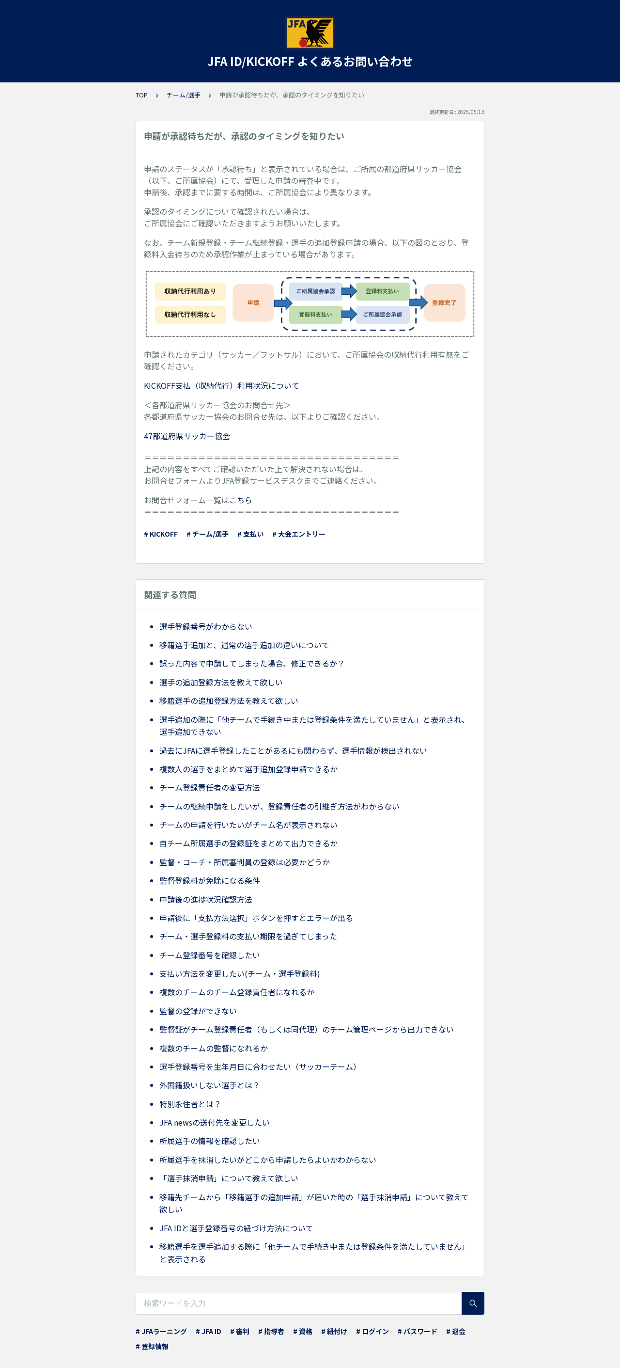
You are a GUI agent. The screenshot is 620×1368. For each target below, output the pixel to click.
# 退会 (455, 1331)
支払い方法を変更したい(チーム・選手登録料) (239, 973)
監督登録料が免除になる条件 (209, 880)
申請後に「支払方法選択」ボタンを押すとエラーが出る (256, 917)
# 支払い (250, 534)
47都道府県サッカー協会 (187, 436)
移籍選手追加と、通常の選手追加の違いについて (244, 645)
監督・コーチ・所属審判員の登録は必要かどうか (244, 862)
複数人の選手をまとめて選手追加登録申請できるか (248, 769)
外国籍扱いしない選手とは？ (209, 1085)
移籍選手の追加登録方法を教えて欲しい (228, 700)
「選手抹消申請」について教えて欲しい (228, 1178)
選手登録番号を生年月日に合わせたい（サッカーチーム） (260, 1066)
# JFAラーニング (161, 1331)
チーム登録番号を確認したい (209, 955)
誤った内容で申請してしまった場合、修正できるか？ (252, 663)
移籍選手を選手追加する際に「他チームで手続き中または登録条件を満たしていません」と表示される (314, 1253)
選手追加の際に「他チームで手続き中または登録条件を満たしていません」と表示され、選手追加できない (314, 726)
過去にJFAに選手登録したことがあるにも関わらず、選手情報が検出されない (293, 750)
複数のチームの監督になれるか (213, 1048)
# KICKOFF (161, 534)
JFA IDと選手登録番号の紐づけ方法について (236, 1228)
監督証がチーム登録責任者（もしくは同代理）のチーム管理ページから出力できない (306, 1029)
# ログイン (372, 1331)
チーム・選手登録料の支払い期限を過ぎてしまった (248, 936)
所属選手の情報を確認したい (209, 1140)
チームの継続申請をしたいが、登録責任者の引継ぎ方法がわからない (279, 806)
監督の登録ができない (198, 1011)
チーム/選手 (184, 94)
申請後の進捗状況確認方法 (205, 899)
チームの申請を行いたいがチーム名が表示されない (248, 824)
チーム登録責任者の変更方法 (209, 787)
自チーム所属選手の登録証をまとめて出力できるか (248, 843)
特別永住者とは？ (190, 1104)
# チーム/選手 (207, 534)
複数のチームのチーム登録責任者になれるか (236, 992)
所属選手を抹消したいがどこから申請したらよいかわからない (267, 1159)
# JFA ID (208, 1331)
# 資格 (302, 1331)
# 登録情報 (152, 1346)
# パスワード (417, 1331)
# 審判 (239, 1331)
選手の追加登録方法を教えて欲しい (221, 682)
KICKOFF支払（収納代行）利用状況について (221, 385)
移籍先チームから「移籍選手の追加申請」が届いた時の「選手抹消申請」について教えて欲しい (314, 1203)
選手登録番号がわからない (205, 626)
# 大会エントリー (299, 534)
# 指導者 (271, 1331)
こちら (240, 500)
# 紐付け (334, 1331)
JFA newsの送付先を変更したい (214, 1122)
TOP (142, 94)
